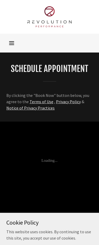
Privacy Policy (68, 101)
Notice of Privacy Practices (30, 108)
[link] (49, 16)
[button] (11, 43)
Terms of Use (41, 101)
